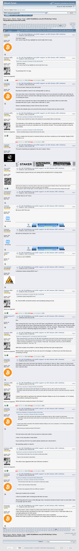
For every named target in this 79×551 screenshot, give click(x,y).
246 (31, 26)
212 (17, 25)
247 (33, 26)
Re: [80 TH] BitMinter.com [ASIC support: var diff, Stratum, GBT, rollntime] (41, 168)
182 (13, 24)
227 (51, 25)
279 (42, 28)
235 (6, 26)
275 (33, 28)
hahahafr (6, 206)
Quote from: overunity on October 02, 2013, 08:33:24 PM (29, 61)
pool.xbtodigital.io (37, 80)
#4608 (73, 206)
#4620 (73, 506)
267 (15, 28)
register (23, 9)
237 (11, 26)
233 (65, 25)
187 (25, 24)
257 (56, 26)
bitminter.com (21, 80)
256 (53, 26)
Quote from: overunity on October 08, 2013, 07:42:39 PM (29, 386)
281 (47, 28)
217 (29, 25)
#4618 (73, 449)
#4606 (73, 169)
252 (44, 26)
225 (47, 25)
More (30, 15)
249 (38, 26)
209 (11, 25)
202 (58, 24)
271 (24, 28)
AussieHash (7, 267)
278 (40, 28)
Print (73, 28)
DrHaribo (6, 57)
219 (33, 25)
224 (44, 25)
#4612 (73, 291)
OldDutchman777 (9, 316)
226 (49, 25)
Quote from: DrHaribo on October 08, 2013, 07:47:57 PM (29, 412)
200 (54, 24)
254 (49, 26)
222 (40, 25)
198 (49, 24)
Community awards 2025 (14, 13)
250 (40, 26)
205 (65, 24)
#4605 (73, 145)
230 (58, 25)
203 (61, 24)
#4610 (73, 253)
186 (22, 24)
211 (15, 25)
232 (63, 25)
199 (52, 24)
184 (18, 24)
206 (4, 25)
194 (40, 24)
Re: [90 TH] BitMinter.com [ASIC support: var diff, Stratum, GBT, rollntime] (41, 505)
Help (12, 15)
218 (31, 25)
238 (13, 26)
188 (27, 24)
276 (35, 28)
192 (36, 24)
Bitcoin (14, 19)
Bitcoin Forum (7, 19)
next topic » (73, 25)
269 (20, 28)
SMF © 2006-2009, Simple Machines (46, 548)
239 (15, 26)
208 (8, 25)
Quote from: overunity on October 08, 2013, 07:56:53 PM (29, 452)
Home (7, 15)
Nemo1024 (7, 168)
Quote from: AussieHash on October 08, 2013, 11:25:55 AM (30, 294)
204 (63, 24)
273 (29, 28)
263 (6, 28)
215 (24, 25)
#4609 (73, 230)
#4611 (73, 267)
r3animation (7, 191)
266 (13, 28)
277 (38, 28)
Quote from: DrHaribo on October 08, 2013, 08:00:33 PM (29, 477)
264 (8, 28)
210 (13, 25)
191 (34, 24)
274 (31, 28)
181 (11, 24)
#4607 (73, 192)
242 (22, 26)
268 (17, 28)
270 (22, 28)
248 (35, 26)
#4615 (73, 360)
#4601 (73, 35)
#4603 (73, 84)
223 (42, 25)
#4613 (73, 317)
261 (65, 26)
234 (4, 26)
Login (20, 15)
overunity (7, 34)
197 (47, 24)
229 (56, 25)
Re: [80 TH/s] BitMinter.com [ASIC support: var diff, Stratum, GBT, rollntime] (42, 83)
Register (25, 15)
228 (53, 25)
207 (6, 25)
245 (29, 26)
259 (60, 26)
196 (45, 24)
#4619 (73, 474)
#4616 (73, 383)
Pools (24, 19)
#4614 (73, 333)
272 (26, 28)
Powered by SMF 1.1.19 (30, 548)
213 (20, 25)
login (18, 9)
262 (4, 28)
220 (35, 25)
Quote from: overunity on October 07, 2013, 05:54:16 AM (29, 117)
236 (8, 26)
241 (20, 26)
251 (42, 26)
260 (62, 26)
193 (38, 24)
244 (26, 26)
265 (11, 28)
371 (50, 28)
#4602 (73, 58)
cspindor (6, 252)
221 (38, 25)
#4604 (73, 113)
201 (56, 24)
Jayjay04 (6, 145)
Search (16, 15)
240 (17, 26)
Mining (19, 19)
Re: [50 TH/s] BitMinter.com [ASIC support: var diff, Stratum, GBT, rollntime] (42, 34)
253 (47, 26)
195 (43, 24)
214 (22, 25)
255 (51, 26)
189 (29, 24)
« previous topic (72, 23)
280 (44, 28)
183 (16, 24)
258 (58, 26)
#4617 (73, 409)
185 (20, 24)
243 (24, 26)
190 (31, 24)
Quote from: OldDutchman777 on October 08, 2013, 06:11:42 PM (31, 336)
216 (26, 25)
